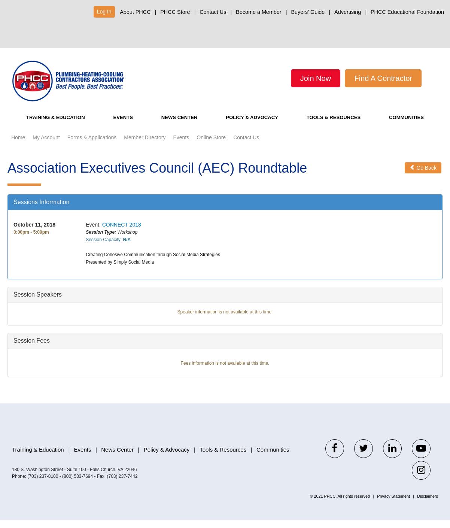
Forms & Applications (92, 146)
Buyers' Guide (308, 12)
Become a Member (259, 12)
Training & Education (58, 125)
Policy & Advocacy (249, 125)
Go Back (423, 176)
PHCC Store (175, 12)
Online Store (211, 146)
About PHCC (135, 12)
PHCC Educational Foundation (407, 12)
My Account (46, 146)
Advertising (347, 12)
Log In (104, 12)
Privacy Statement (393, 504)
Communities (407, 125)
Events (124, 125)
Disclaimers (427, 504)
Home (18, 146)
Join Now (315, 78)
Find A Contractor (383, 78)
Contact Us (213, 12)
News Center (176, 125)
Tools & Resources (334, 125)
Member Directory (144, 146)
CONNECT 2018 (121, 233)
